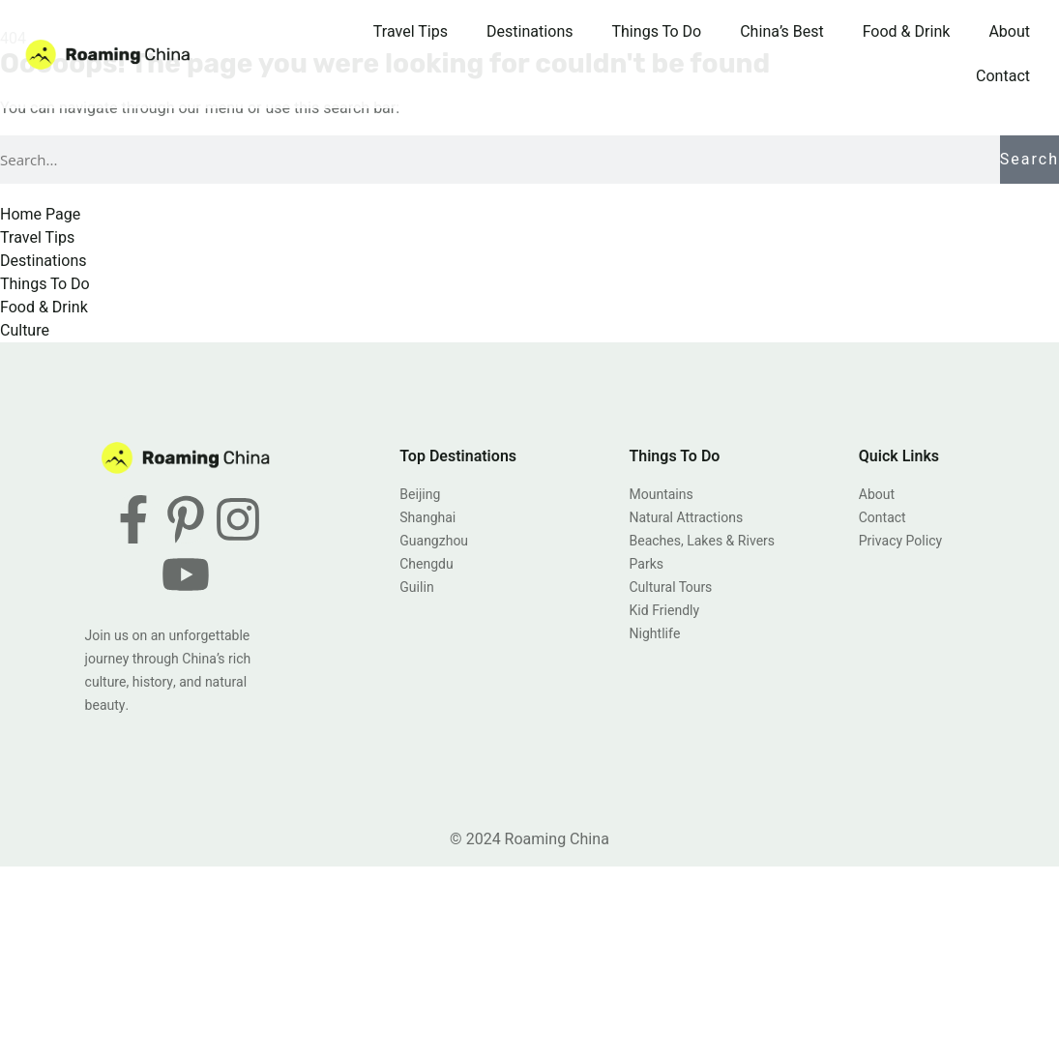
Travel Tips (410, 32)
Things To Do (657, 32)
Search (1029, 159)
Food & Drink (907, 32)
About (1009, 32)
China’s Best (781, 32)
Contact (1003, 76)
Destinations (530, 32)
